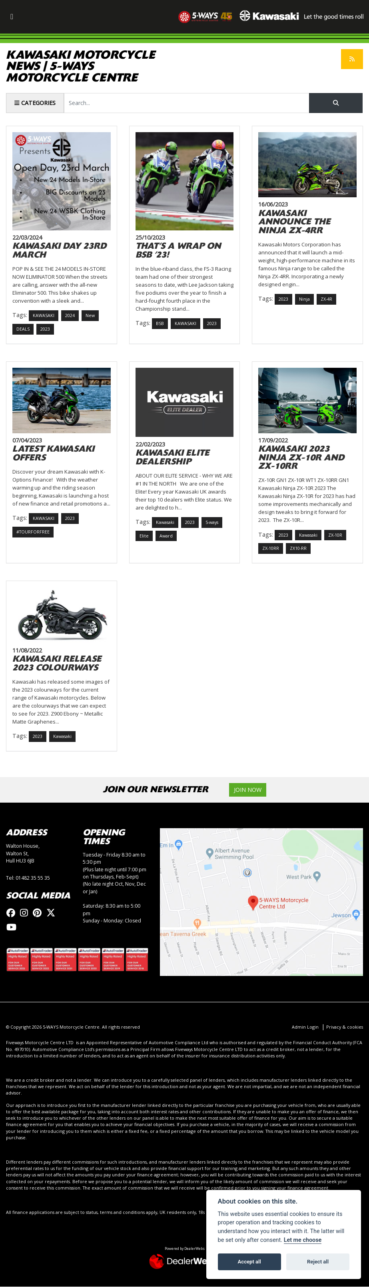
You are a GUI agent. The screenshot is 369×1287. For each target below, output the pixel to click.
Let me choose (303, 1240)
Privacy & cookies (344, 1027)
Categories (35, 103)
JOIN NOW (247, 790)
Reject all (318, 1262)
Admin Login (305, 1027)
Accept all (249, 1262)
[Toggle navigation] (12, 17)
